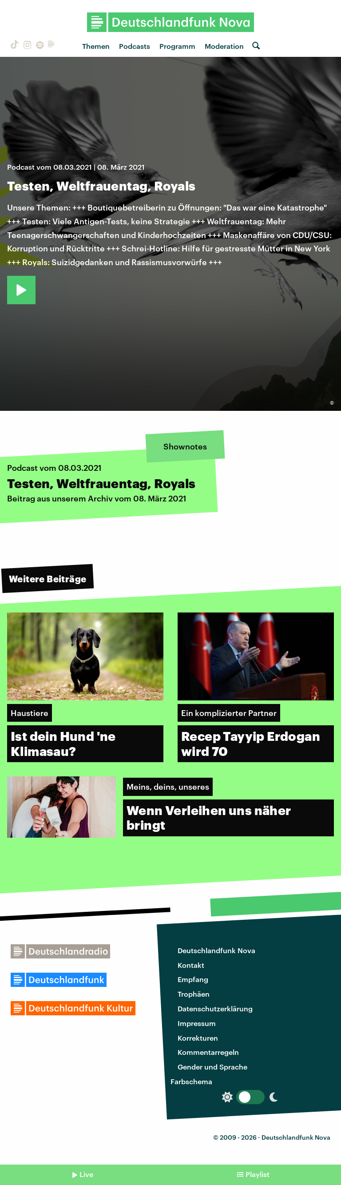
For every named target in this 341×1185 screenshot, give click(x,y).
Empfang (193, 979)
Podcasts (134, 46)
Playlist (258, 1174)
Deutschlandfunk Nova (216, 950)
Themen (96, 46)
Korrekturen (198, 1038)
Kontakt (191, 965)
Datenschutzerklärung (215, 1008)
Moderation (224, 46)
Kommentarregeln (208, 1052)
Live (86, 1174)
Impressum (197, 1023)
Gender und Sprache (212, 1066)
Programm (177, 46)
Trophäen (194, 994)
